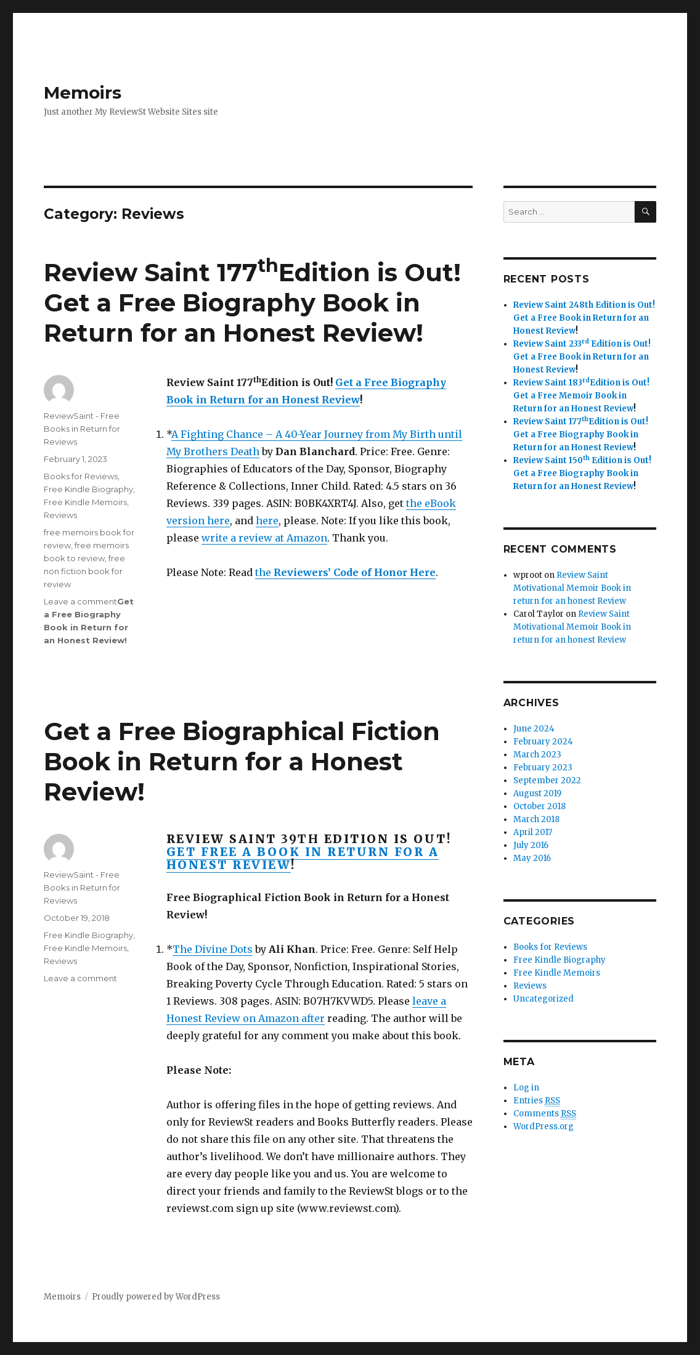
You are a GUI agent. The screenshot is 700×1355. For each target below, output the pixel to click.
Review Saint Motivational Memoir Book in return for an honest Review (572, 588)
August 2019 (537, 793)
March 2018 (536, 819)
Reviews (60, 515)
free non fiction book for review (84, 571)
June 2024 (534, 728)
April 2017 (532, 832)
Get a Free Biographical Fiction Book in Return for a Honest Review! (242, 761)
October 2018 (539, 806)
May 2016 (532, 858)
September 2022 (547, 780)
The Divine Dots (213, 949)
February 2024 (543, 741)
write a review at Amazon (264, 538)
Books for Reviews (81, 476)
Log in (526, 1087)
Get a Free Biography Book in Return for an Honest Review (232, 317)
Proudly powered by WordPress (156, 1296)
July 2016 (530, 845)
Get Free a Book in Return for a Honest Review (302, 858)
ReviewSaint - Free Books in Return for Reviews (82, 429)
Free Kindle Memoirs (85, 502)
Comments (544, 1113)
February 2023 (542, 767)
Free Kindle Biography (88, 489)
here (267, 520)
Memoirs (82, 92)
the (345, 572)
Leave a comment (80, 601)
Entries (536, 1100)
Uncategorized (543, 999)
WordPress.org (543, 1126)
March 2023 (537, 754)
